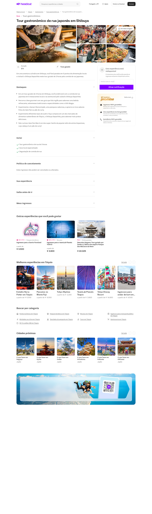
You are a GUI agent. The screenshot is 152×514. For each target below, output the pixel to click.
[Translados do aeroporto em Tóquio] (60, 319)
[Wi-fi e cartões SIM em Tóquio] (27, 323)
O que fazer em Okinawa (123, 358)
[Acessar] (131, 4)
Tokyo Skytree (63, 291)
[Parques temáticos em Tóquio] (58, 314)
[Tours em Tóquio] (84, 319)
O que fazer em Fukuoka (103, 358)
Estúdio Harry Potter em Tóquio (24, 293)
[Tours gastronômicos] (52, 12)
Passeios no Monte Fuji (42, 293)
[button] (105, 4)
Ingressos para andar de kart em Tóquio (126, 293)
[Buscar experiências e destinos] (60, 4)
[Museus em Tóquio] (85, 314)
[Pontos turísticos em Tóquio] (27, 314)
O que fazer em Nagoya (22, 358)
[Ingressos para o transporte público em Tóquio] (121, 315)
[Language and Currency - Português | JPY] (93, 4)
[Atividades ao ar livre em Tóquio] (28, 319)
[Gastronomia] (39, 12)
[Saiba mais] (128, 97)
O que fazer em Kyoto (42, 358)
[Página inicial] (20, 12)
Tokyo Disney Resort (103, 293)
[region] (76, 236)
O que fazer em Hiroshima (83, 358)
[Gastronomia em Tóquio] (116, 319)
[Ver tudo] (124, 262)
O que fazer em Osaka (62, 358)
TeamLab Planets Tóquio (85, 293)
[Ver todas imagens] (125, 29)
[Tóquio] (30, 12)
